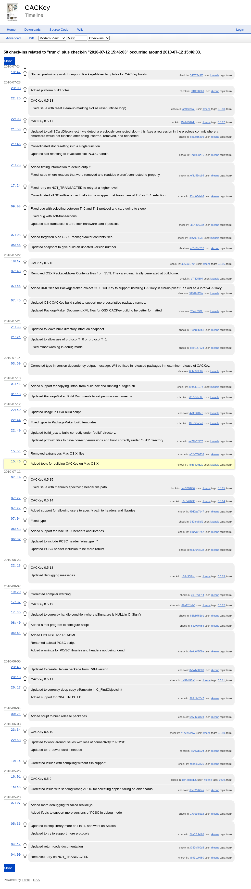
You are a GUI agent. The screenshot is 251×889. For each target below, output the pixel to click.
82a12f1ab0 (188, 605)
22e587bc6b (196, 397)
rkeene (215, 91)
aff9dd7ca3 (188, 109)
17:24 (16, 185)
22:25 (16, 98)
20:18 (16, 677)
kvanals (214, 75)
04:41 (16, 633)
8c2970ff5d (197, 625)
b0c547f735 (188, 501)
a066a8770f (188, 263)
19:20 (16, 592)
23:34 (16, 729)
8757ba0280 (196, 670)
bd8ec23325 (196, 763)
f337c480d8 (197, 847)
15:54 (16, 451)
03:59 (16, 363)
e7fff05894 (197, 278)
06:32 (16, 539)
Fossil (26, 880)
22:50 (16, 410)
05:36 (16, 824)
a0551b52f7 (197, 248)
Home (11, 29)
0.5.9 (222, 779)
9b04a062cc (197, 224)
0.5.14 (221, 501)
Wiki (80, 29)
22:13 (16, 565)
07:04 (16, 518)
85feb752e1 (197, 615)
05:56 (16, 245)
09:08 (16, 206)
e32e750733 (196, 454)
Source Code (59, 29)
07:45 (16, 300)
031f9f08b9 (197, 91)
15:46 (16, 461)
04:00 (16, 854)
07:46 (16, 286)
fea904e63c (197, 549)
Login (240, 29)
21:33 (16, 327)
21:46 (16, 144)
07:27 (16, 498)
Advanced (13, 38)
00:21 (16, 714)
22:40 (16, 430)
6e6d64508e (196, 651)
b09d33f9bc (188, 576)
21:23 (16, 165)
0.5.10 (221, 732)
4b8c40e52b (196, 464)
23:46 (16, 667)
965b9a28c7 (196, 698)
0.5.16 (221, 263)
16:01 (16, 776)
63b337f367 (196, 371)
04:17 (16, 844)
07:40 (16, 477)
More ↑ (9, 61)
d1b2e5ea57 (188, 732)
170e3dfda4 (197, 813)
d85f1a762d (197, 347)
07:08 (16, 235)
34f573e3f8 (196, 75)
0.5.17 (221, 122)
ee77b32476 (195, 441)
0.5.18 (221, 109)
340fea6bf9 (196, 521)
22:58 (16, 740)
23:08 (16, 88)
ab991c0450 (196, 857)
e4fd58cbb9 (197, 175)
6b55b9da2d (196, 716)
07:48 (16, 271)
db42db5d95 (189, 779)
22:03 (16, 119)
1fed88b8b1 (197, 329)
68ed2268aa (196, 790)
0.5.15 (221, 488)
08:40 (16, 622)
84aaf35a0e (197, 136)
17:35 (16, 612)
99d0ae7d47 (196, 511)
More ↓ (9, 868)
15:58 (16, 787)
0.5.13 (221, 576)
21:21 (16, 337)
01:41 (16, 384)
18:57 (16, 261)
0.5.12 (221, 605)
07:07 (16, 803)
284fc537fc (196, 311)
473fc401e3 (196, 413)
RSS (36, 880)
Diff (31, 38)
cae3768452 (188, 488)
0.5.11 (221, 680)
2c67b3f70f (197, 594)
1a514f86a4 (188, 680)
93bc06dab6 (196, 196)
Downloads (33, 29)
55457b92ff (197, 750)
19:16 (16, 761)
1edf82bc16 (197, 154)
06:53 (16, 529)
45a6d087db (188, 122)
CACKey (37, 7)
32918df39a (196, 293)
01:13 (16, 394)
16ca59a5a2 (196, 423)
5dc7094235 (196, 237)
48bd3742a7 (196, 531)
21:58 (16, 129)
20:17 (16, 687)
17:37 (16, 602)
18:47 (16, 72)
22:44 (16, 420)
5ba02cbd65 (196, 834)
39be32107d (195, 386)
